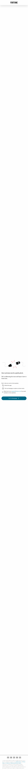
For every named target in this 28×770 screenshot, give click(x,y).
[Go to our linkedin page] (14, 757)
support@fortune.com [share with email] (16, 391)
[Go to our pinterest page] (20, 757)
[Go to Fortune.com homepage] (14, 2)
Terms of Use (18, 761)
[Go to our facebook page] (8, 757)
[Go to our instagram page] (17, 757)
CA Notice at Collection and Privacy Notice (13, 763)
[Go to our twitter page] (11, 757)
